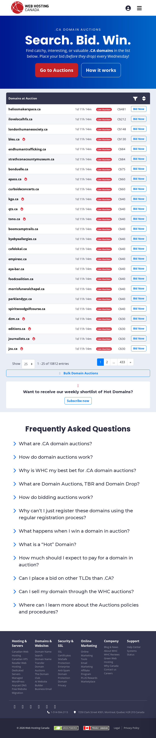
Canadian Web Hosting (20, 653)
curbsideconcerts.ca (23, 189)
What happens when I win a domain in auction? (74, 531)
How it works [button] (101, 70)
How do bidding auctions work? (56, 497)
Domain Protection (64, 676)
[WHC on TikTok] (55, 707)
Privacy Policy (131, 728)
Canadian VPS (20, 659)
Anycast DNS (19, 685)
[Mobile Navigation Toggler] (139, 8)
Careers (108, 673)
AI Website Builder (41, 683)
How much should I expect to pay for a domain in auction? (76, 561)
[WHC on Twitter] (24, 707)
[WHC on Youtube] (48, 707)
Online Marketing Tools (87, 655)
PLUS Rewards (89, 678)
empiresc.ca (17, 259)
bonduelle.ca (18, 169)
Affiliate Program (86, 672)
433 (122, 362)
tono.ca (14, 219)
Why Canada (111, 665)
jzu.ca (13, 349)
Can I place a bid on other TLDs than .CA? (66, 578)
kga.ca (13, 199)
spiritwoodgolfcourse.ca (26, 309)
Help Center (134, 647)
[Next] (130, 362)
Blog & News (111, 647)
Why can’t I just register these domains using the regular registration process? (76, 514)
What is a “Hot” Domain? (47, 544)
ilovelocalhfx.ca (20, 119)
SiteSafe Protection (64, 661)
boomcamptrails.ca (23, 229)
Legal (117, 728)
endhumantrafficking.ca (27, 149)
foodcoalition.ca (20, 279)
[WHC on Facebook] (16, 707)
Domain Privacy (62, 683)
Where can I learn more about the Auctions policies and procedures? (79, 608)
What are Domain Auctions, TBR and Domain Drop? (79, 484)
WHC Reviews (112, 654)
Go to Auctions (56, 70)
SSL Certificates (64, 653)
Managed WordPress (18, 679)
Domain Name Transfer (43, 661)
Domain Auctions (40, 668)
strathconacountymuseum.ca (31, 159)
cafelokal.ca (17, 249)
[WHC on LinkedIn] (32, 707)
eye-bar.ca (16, 269)
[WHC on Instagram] (40, 707)
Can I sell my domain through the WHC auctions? (76, 591)
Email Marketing (87, 664)
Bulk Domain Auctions (78, 373)
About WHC (110, 651)
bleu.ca (14, 139)
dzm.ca (14, 319)
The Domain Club (42, 676)
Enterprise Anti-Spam (64, 668)
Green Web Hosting (110, 660)
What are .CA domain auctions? (55, 443)
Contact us (110, 669)
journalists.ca (19, 339)
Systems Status (132, 652)
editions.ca (17, 329)
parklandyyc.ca (20, 299)
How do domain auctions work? (56, 457)
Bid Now (138, 109)
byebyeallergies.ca (22, 239)
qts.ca (13, 209)
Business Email (43, 689)
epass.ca (15, 179)
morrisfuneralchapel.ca (26, 289)
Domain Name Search (43, 653)
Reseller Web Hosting (19, 664)
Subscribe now (78, 401)
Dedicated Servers (17, 672)
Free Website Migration (19, 691)
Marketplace (88, 681)
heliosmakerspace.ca (24, 109)
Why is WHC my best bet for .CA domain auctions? (77, 470)
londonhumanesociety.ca (28, 129)
